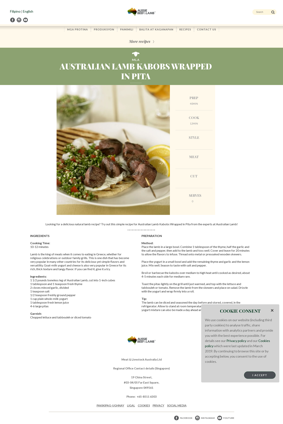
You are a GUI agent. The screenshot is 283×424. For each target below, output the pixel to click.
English (28, 11)
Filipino (15, 11)
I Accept (259, 375)
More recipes (139, 41)
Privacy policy (236, 341)
